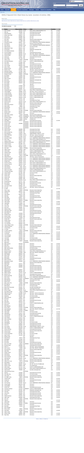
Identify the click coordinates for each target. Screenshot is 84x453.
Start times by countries (25, 20)
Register (55, 7)
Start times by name (6, 20)
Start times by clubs (35, 20)
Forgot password (69, 7)
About (41, 418)
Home (37, 418)
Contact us (46, 418)
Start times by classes (15, 20)
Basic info (2, 12)
